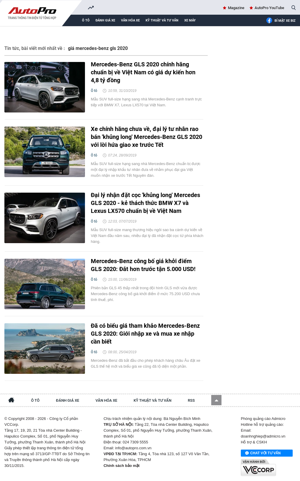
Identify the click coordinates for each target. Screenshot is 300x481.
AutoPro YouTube (269, 8)
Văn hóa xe (130, 20)
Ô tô (86, 20)
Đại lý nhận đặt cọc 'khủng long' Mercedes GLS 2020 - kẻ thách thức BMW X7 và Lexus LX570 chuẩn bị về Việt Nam (145, 202)
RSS (191, 400)
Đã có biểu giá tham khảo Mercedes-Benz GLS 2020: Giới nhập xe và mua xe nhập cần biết (145, 333)
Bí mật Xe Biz (281, 21)
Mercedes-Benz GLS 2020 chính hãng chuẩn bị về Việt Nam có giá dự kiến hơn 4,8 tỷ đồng (143, 72)
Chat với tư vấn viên (263, 453)
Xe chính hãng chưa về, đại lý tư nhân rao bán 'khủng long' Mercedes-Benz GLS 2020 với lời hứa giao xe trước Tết (146, 136)
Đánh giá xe (105, 20)
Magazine (236, 8)
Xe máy (190, 20)
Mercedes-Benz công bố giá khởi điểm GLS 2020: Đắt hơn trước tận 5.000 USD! (143, 265)
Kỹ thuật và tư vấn (162, 20)
